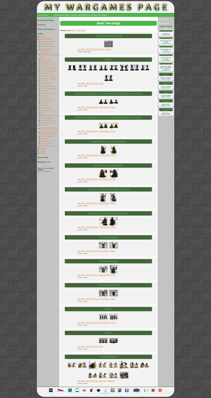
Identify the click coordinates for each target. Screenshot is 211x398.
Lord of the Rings (104, 107)
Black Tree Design (100, 15)
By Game (42, 36)
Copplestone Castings (48, 64)
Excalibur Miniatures (48, 69)
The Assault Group (47, 136)
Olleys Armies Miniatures (49, 115)
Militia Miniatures (47, 101)
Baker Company (46, 44)
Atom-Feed (163, 19)
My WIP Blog (163, 23)
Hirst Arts (44, 81)
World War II (111, 381)
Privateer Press (46, 108)
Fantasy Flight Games (48, 71)
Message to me (44, 162)
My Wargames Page (61, 15)
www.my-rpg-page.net (44, 171)
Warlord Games (46, 143)
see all (166, 28)
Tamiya (43, 125)
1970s (100, 347)
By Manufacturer (85, 15)
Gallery (73, 15)
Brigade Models (46, 61)
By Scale (42, 151)
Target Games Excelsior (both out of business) (49, 128)
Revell (42, 113)
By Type (42, 153)
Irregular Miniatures (48, 86)
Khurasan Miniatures (48, 88)
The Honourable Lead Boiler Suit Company (48, 133)
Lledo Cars (44, 91)
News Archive (43, 157)
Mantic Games (45, 98)
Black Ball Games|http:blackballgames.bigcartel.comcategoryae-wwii (49, 54)
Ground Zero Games (48, 76)
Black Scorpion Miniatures (45, 49)
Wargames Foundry (47, 141)
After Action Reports (46, 29)
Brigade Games (46, 59)
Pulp (104, 381)
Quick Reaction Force (48, 110)
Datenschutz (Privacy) (105, 393)
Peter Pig (43, 106)
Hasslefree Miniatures (48, 79)
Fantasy (108, 49)
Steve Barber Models (48, 120)
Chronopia (102, 49)
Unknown (44, 139)
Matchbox (44, 96)
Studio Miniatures (47, 123)
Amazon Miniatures (47, 41)
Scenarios (41, 25)
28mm (83, 49)
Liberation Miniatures (48, 93)
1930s (100, 381)
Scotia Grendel (46, 118)
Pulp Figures (45, 103)
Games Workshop (47, 74)
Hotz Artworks (45, 83)
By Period (42, 148)
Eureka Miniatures (47, 66)
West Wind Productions (49, 146)
